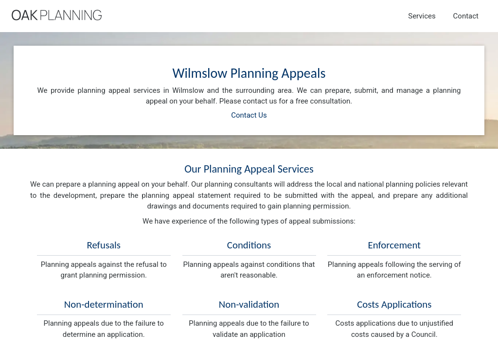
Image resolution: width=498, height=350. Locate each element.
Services (422, 16)
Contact (466, 16)
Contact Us (249, 115)
